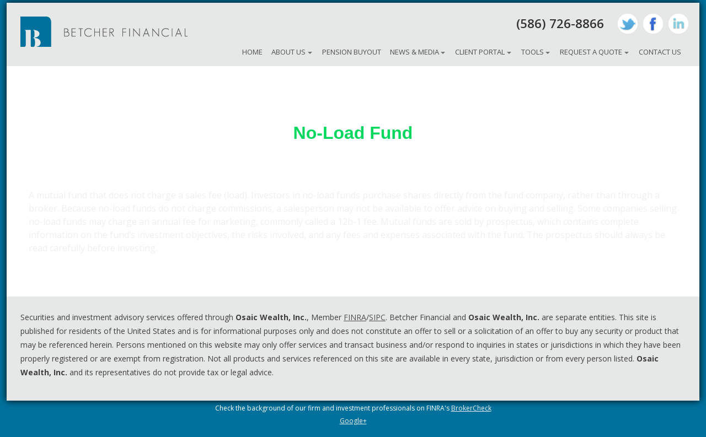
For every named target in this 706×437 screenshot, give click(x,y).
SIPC (377, 317)
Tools (532, 52)
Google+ (353, 420)
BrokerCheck (471, 408)
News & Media (414, 52)
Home (252, 52)
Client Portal (480, 52)
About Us (288, 52)
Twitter (628, 24)
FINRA (355, 317)
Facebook (653, 24)
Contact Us (660, 52)
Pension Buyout (351, 52)
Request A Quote (591, 52)
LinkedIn (678, 24)
